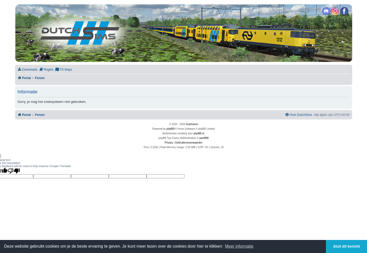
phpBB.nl (199, 133)
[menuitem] (28, 69)
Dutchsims (192, 124)
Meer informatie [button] (239, 246)
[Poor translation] (14, 171)
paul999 (204, 138)
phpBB (170, 128)
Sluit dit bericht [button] (346, 246)
